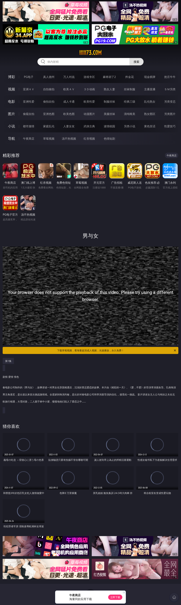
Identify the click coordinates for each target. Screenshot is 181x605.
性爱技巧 (170, 126)
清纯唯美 (129, 114)
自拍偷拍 (48, 89)
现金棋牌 (149, 77)
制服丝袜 (109, 101)
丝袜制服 (129, 89)
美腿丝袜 (109, 114)
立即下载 (115, 597)
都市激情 (28, 126)
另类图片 (170, 114)
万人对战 (69, 77)
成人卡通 (69, 101)
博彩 (11, 76)
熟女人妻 (109, 89)
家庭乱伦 (48, 126)
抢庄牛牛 (170, 77)
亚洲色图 (48, 114)
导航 (11, 138)
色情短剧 (109, 138)
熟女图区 (149, 114)
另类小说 (129, 126)
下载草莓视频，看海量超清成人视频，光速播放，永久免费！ (117, 350)
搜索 (136, 62)
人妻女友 (69, 126)
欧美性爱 (89, 101)
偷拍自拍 (48, 101)
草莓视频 (48, 138)
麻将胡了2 (109, 77)
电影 (11, 101)
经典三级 (129, 101)
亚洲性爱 (28, 101)
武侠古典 (89, 126)
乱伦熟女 (149, 101)
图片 (11, 113)
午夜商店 (28, 138)
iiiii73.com (90, 52)
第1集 (8, 361)
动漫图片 (89, 114)
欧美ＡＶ (69, 89)
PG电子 (28, 77)
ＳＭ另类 (170, 89)
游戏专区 (89, 77)
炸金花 (129, 77)
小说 (11, 126)
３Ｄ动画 (89, 89)
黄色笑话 (149, 126)
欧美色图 (69, 114)
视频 (11, 89)
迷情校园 (109, 126)
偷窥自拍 (28, 114)
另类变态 (170, 101)
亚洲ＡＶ (28, 89)
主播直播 (149, 89)
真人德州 (48, 77)
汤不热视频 (69, 138)
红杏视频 (89, 138)
